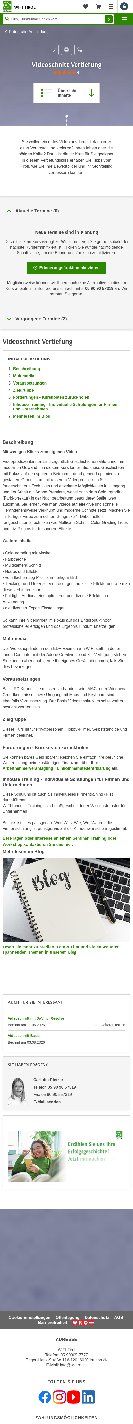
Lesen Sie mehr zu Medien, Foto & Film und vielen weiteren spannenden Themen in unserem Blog (61, 949)
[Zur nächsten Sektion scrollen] (66, 121)
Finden (109, 19)
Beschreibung (26, 369)
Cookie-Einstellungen (29, 1317)
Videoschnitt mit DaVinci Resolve (36, 1018)
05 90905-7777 (74, 1355)
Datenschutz (97, 1317)
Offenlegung (67, 1317)
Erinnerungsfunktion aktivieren (66, 268)
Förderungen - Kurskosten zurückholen (51, 397)
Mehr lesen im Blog (31, 416)
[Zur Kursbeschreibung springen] (66, 93)
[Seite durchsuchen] (58, 19)
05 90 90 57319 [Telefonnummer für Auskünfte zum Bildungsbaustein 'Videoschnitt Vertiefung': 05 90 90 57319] (99, 288)
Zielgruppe (23, 390)
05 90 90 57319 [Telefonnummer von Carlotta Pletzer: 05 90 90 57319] (62, 1087)
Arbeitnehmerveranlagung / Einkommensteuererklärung (57, 768)
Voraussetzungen (30, 383)
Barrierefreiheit (52, 1322)
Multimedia (23, 376)
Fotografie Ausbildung (29, 32)
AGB (118, 1317)
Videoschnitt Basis (24, 1036)
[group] (66, 72)
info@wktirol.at (73, 1365)
